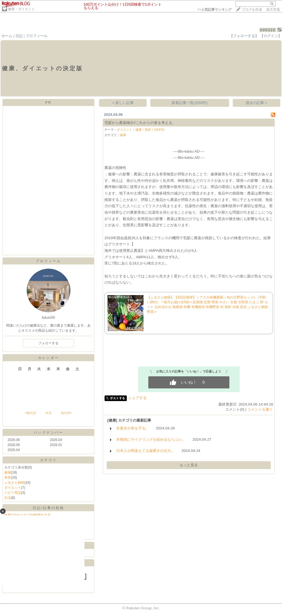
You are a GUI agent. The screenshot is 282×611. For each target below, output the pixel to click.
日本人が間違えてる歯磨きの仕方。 (145, 451)
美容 (7, 477)
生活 (7, 498)
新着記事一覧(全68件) (190, 103)
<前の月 (30, 413)
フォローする (48, 343)
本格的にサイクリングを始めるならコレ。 (151, 439)
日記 (19, 36)
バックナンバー (48, 433)
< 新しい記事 (123, 103)
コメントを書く (260, 409)
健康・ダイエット (21, 9)
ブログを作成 (252, 10)
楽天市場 (273, 10)
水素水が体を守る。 (132, 428)
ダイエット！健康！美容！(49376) (140, 129)
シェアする (137, 398)
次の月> (66, 413)
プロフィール (37, 36)
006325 (268, 30)
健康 (7, 472)
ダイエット (12, 488)
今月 (48, 413)
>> (214, 10)
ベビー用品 (12, 493)
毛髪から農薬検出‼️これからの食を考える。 (140, 123)
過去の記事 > (256, 103)
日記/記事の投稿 (48, 508)
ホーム (6, 36)
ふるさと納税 (14, 483)
